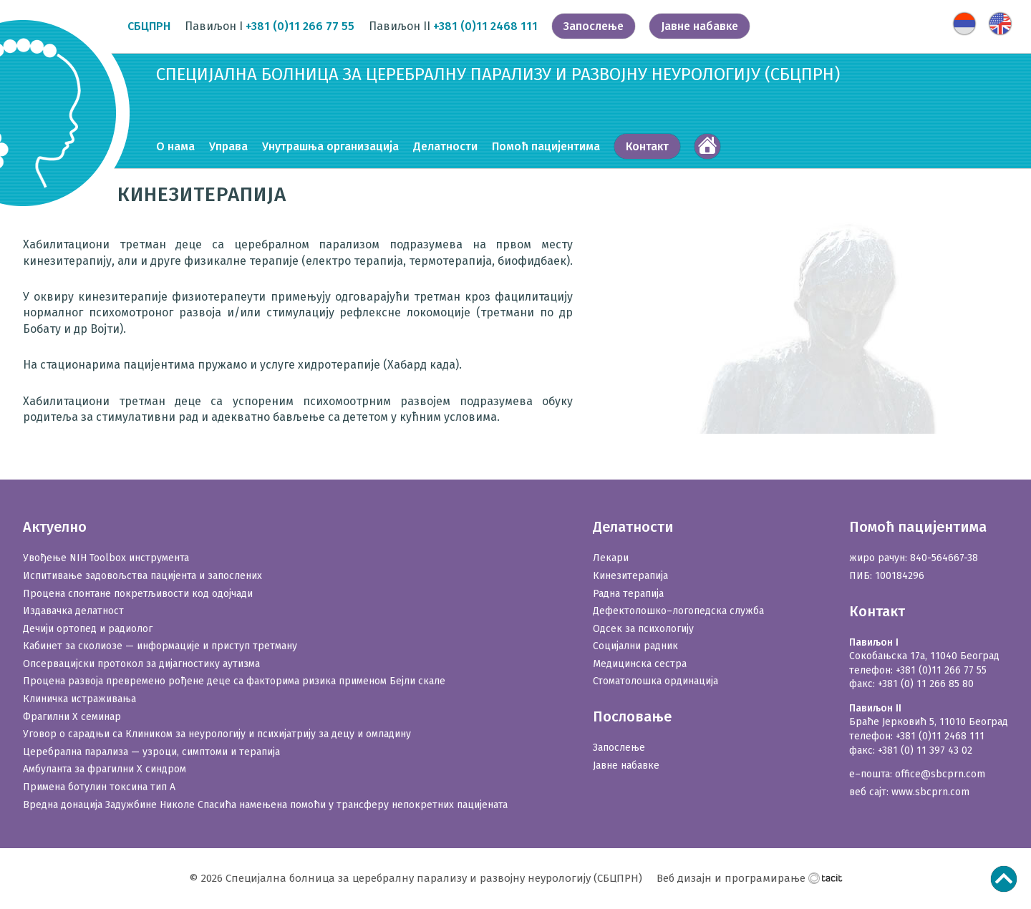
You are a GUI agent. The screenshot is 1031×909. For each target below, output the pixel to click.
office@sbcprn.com (940, 774)
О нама (175, 146)
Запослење (593, 26)
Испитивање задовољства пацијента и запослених (142, 576)
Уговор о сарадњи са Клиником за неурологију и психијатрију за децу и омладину (217, 734)
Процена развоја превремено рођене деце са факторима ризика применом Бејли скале (234, 681)
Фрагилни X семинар (72, 717)
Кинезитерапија (630, 576)
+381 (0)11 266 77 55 (300, 26)
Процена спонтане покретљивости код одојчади (138, 594)
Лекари (611, 558)
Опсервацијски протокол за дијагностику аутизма (141, 664)
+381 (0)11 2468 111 (485, 26)
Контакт (647, 146)
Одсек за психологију (643, 629)
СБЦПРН (148, 26)
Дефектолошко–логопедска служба (678, 611)
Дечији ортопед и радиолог (88, 629)
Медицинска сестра (640, 664)
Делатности (445, 146)
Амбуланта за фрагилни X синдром (104, 769)
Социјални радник (635, 646)
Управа (228, 146)
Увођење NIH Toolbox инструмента (106, 558)
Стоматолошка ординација (655, 681)
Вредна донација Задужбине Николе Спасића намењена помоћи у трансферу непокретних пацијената (265, 805)
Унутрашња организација (330, 146)
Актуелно (55, 526)
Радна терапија (628, 594)
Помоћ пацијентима (546, 146)
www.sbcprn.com (930, 792)
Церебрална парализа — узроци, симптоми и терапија (151, 752)
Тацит (825, 877)
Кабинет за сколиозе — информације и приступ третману (160, 646)
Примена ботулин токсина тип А (99, 787)
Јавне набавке (699, 26)
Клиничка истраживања (79, 699)
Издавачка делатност (73, 611)
